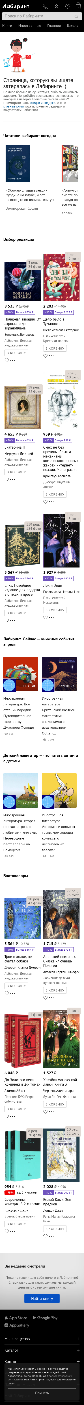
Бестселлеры (15, 875)
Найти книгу (42, 1298)
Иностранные (29, 25)
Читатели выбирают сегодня (29, 135)
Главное (54, 25)
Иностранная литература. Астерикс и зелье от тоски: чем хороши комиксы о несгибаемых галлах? (58, 832)
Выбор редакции (18, 239)
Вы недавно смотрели (24, 1266)
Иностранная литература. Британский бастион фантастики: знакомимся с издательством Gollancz (58, 715)
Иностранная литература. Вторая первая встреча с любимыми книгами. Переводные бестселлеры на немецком (20, 832)
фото (34, 266)
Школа (72, 25)
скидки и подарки (42, 103)
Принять (42, 1392)
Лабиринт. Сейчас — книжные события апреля (39, 641)
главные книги (13, 106)
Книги (7, 25)
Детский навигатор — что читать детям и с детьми (40, 758)
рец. (33, 262)
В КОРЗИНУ (16, 353)
